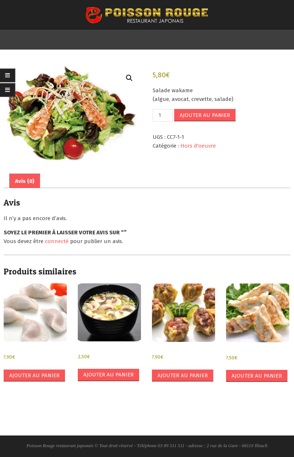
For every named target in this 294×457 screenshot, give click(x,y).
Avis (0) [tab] (24, 181)
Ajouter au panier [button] (34, 375)
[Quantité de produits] (162, 115)
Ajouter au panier (205, 115)
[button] (129, 78)
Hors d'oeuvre (198, 145)
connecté (57, 241)
